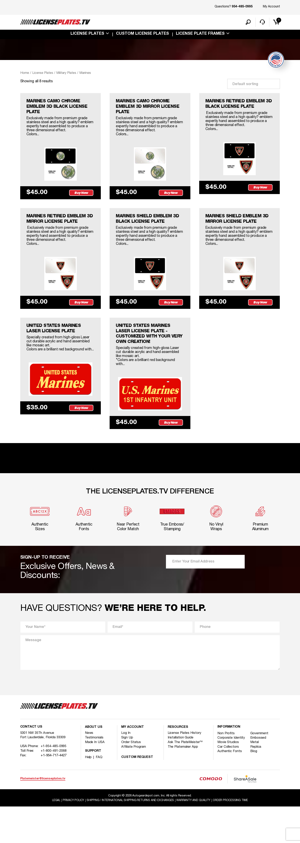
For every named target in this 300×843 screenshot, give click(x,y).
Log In (126, 769)
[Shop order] (253, 85)
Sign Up (127, 774)
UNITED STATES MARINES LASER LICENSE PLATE (58, 358)
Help (88, 793)
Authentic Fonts (230, 788)
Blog (254, 788)
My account (133, 763)
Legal (50, 836)
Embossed (259, 774)
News (89, 769)
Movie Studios (228, 779)
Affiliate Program (134, 783)
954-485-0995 (242, 6)
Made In (95, 778)
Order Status (131, 778)
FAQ (99, 793)
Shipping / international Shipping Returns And (129, 836)
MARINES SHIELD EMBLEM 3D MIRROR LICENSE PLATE (239, 232)
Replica (257, 783)
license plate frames (200, 35)
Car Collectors (228, 783)
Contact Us (31, 763)
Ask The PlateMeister (186, 778)
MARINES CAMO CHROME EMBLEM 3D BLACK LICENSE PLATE (58, 109)
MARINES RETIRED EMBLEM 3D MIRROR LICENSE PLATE (52, 235)
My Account (271, 6)
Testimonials (95, 774)
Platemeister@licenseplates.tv (42, 815)
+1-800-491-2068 (54, 788)
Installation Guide (182, 774)
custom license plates (142, 35)
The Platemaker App (184, 783)
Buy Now (82, 204)
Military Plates (68, 73)
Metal (255, 779)
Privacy (69, 836)
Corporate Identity (231, 774)
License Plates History (185, 769)
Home (24, 73)
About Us (94, 763)
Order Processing (235, 836)
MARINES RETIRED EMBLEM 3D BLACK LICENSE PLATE (229, 109)
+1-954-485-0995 (54, 783)
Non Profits (226, 769)
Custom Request (138, 793)
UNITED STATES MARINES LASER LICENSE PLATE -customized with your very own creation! (148, 364)
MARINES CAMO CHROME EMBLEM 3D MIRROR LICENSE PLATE (147, 109)
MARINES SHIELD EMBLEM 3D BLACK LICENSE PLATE (149, 232)
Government (261, 769)
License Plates (87, 35)
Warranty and (196, 836)
